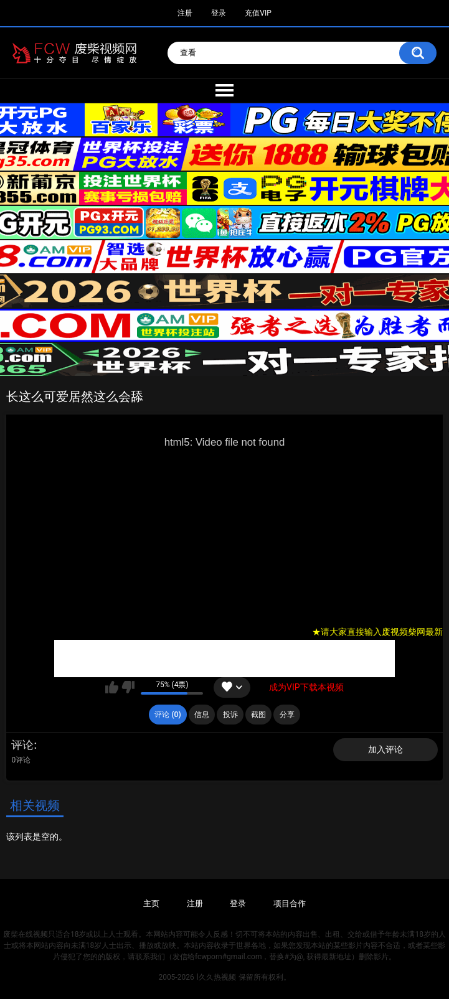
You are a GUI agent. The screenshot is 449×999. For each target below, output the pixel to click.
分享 (287, 714)
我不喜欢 (128, 687)
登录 (218, 13)
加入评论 (385, 749)
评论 (22, 744)
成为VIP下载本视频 (306, 687)
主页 (151, 903)
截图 (258, 714)
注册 (184, 13)
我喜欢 (111, 687)
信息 (201, 714)
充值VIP (258, 13)
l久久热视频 (216, 977)
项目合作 (289, 903)
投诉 (230, 714)
